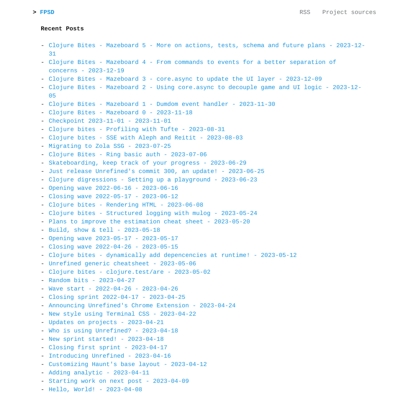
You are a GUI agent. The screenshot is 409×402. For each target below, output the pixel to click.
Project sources (349, 12)
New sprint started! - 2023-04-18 (106, 339)
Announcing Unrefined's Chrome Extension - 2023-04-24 (142, 305)
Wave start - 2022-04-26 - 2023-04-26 (113, 289)
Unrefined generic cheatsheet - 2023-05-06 (122, 264)
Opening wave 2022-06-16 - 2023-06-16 (113, 188)
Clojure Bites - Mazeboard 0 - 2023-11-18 (121, 112)
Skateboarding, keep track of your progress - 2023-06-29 (147, 163)
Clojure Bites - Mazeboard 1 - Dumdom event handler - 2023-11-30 (162, 104)
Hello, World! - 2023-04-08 (95, 389)
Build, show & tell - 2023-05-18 (104, 230)
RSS (305, 12)
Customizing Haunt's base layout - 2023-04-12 (128, 364)
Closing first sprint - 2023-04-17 (108, 347)
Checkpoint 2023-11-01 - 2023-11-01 (110, 121)
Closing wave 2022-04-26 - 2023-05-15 (113, 247)
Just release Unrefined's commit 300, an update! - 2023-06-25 (156, 171)
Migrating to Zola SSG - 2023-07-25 (110, 146)
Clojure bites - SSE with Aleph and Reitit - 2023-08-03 (146, 138)
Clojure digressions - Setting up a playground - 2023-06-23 (153, 180)
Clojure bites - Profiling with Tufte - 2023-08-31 (137, 129)
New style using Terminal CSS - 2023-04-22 (122, 314)
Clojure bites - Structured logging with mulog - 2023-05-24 (153, 213)
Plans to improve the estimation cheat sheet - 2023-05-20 (149, 222)
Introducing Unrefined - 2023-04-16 (110, 356)
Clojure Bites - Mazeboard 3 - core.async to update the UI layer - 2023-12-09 (185, 79)
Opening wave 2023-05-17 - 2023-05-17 (113, 238)
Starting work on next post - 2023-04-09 (119, 381)
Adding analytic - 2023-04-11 (99, 373)
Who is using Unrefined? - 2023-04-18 (113, 331)
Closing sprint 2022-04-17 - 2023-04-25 (117, 297)
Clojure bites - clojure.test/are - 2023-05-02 (129, 272)
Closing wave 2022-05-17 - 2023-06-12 (113, 196)
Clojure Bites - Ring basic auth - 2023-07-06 (128, 154)
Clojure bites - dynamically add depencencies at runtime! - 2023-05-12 (173, 255)
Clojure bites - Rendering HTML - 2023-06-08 (126, 205)
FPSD (49, 12)
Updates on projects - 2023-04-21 (106, 322)
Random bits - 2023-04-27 (92, 280)
